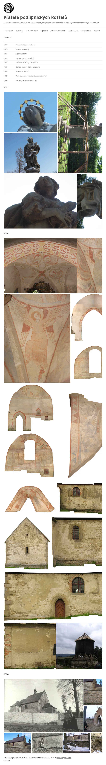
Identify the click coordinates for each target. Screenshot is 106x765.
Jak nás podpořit (58, 30)
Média (97, 30)
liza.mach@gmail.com (64, 758)
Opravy (44, 30)
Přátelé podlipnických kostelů (35, 17)
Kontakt (7, 37)
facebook (7, 761)
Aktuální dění (32, 30)
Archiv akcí (73, 30)
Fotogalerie (86, 30)
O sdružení (8, 30)
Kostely (19, 30)
